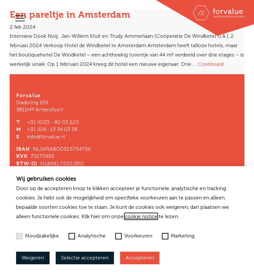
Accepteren (140, 258)
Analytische (87, 236)
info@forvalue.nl (46, 137)
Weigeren (33, 258)
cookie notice (141, 216)
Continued (210, 64)
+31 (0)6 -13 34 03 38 (52, 129)
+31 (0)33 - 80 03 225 (53, 122)
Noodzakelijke (37, 236)
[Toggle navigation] (20, 18)
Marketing (178, 236)
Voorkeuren (133, 236)
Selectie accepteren (84, 258)
